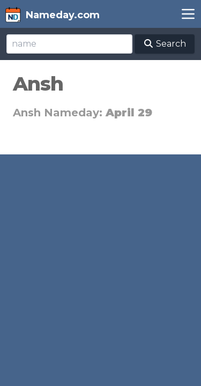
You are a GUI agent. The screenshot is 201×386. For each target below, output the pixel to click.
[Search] (69, 44)
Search (164, 44)
